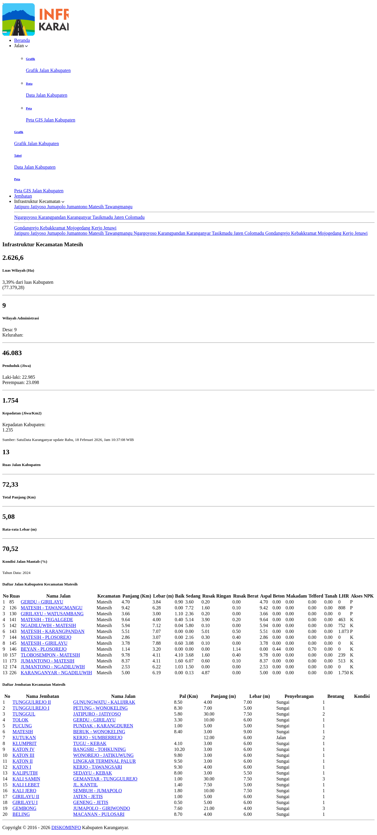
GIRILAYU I (25, 802)
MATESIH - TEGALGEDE (47, 619)
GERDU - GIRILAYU (42, 601)
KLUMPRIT (25, 743)
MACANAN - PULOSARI (98, 814)
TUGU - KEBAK (89, 743)
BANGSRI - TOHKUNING (99, 749)
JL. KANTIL (85, 784)
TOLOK (21, 719)
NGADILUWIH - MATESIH (48, 625)
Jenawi (109, 227)
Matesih (96, 206)
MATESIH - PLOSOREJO (46, 637)
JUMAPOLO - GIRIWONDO (101, 808)
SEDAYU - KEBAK (92, 772)
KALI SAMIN (26, 778)
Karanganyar (79, 217)
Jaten (119, 217)
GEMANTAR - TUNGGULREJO (105, 778)
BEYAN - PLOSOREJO (44, 649)
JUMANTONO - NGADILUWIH (53, 666)
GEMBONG (25, 808)
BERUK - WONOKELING (99, 731)
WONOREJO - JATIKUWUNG (103, 755)
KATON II (23, 761)
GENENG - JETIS (90, 802)
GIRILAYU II (26, 796)
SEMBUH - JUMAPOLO (97, 790)
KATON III (23, 755)
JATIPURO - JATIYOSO (97, 713)
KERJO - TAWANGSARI (97, 767)
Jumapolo (57, 206)
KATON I (22, 767)
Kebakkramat (53, 227)
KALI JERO (24, 790)
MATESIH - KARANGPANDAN (53, 631)
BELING (21, 814)
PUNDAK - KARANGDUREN (103, 725)
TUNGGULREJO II (32, 702)
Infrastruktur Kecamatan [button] (39, 201)
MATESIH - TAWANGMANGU (52, 607)
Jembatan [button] (23, 196)
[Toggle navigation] (4, 32)
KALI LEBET (26, 784)
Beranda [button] (22, 40)
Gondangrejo (27, 227)
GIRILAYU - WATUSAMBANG (52, 613)
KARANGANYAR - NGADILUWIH (56, 672)
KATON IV (24, 749)
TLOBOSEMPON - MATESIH (50, 654)
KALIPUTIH (25, 772)
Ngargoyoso (26, 217)
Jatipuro (22, 206)
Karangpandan (52, 217)
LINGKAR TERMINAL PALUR (104, 761)
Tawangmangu (119, 206)
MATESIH (23, 731)
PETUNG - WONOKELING (100, 708)
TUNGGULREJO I (31, 708)
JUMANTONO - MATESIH (48, 660)
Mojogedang (79, 227)
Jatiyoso (39, 206)
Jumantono (77, 206)
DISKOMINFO (66, 827)
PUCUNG (22, 725)
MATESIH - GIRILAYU (44, 643)
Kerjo (97, 227)
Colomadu (135, 217)
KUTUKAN (24, 737)
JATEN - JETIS (87, 796)
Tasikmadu (103, 217)
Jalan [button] (21, 45)
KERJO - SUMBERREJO (97, 737)
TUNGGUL (24, 713)
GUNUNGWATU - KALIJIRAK (104, 702)
